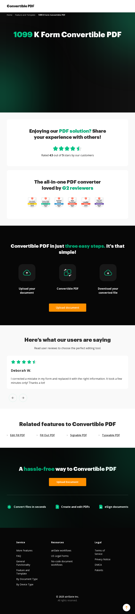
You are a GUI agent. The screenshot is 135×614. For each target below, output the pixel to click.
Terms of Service (100, 552)
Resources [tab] (57, 542)
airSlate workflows (61, 550)
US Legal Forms (60, 556)
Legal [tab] (98, 542)
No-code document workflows (62, 563)
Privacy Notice (102, 559)
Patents (99, 570)
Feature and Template (22, 572)
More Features (24, 550)
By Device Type (24, 584)
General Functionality (23, 563)
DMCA (98, 564)
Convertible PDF (20, 6)
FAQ (18, 556)
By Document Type (27, 579)
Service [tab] (20, 542)
